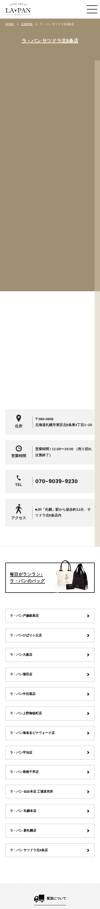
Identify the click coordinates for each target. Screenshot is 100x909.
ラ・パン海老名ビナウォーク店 (32, 732)
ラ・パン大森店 (21, 654)
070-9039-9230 (56, 492)
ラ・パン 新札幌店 (23, 830)
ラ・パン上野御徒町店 (26, 713)
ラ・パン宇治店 (21, 752)
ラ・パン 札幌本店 (23, 811)
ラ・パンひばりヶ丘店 (26, 635)
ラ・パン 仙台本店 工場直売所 (31, 791)
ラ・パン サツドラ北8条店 (29, 850)
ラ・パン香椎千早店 (24, 772)
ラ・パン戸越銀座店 (24, 615)
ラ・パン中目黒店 (22, 693)
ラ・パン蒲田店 (21, 674)
